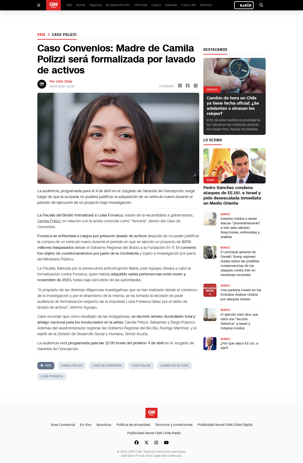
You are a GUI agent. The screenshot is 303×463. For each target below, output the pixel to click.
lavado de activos (174, 366)
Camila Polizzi (49, 221)
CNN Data (140, 5)
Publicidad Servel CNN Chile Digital (225, 424)
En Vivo (86, 424)
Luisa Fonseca (52, 376)
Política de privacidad (133, 424)
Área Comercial (63, 424)
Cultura (156, 5)
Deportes (171, 5)
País (69, 5)
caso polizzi (64, 34)
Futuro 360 (188, 5)
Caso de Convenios (107, 366)
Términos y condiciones (174, 424)
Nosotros (104, 424)
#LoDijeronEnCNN (118, 5)
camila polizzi (71, 366)
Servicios (206, 5)
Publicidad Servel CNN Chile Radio (154, 433)
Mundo (80, 5)
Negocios (95, 5)
